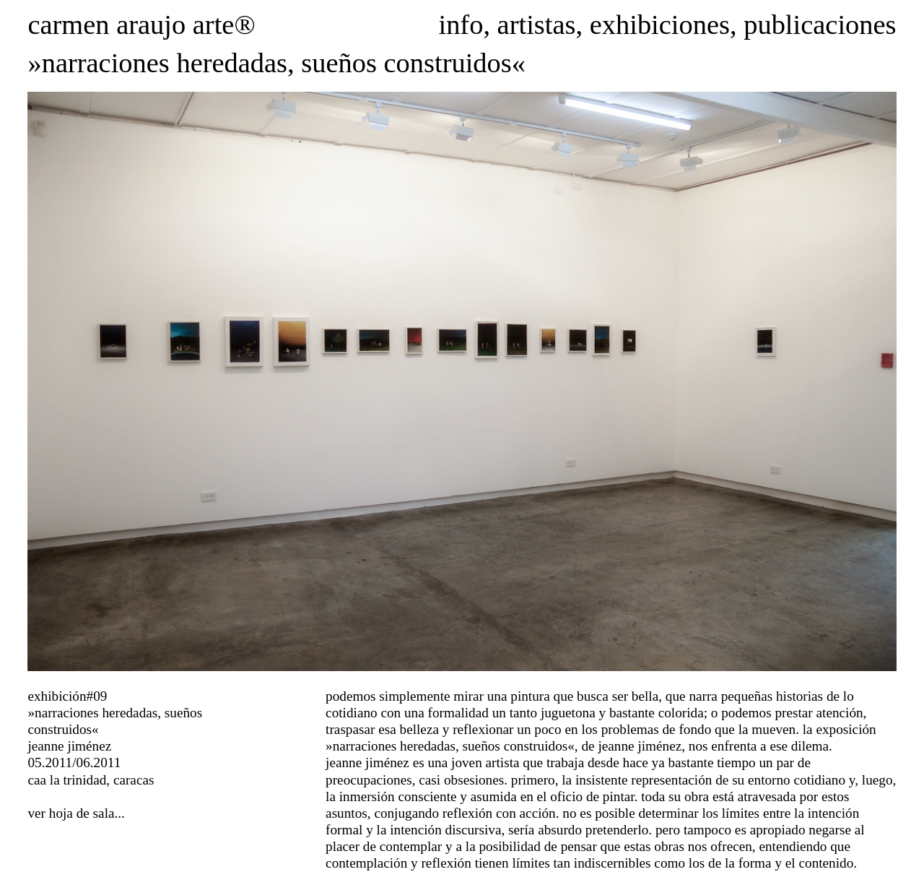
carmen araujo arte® (141, 24)
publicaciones (820, 24)
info (460, 24)
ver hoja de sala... (75, 813)
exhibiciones (660, 24)
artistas (536, 24)
